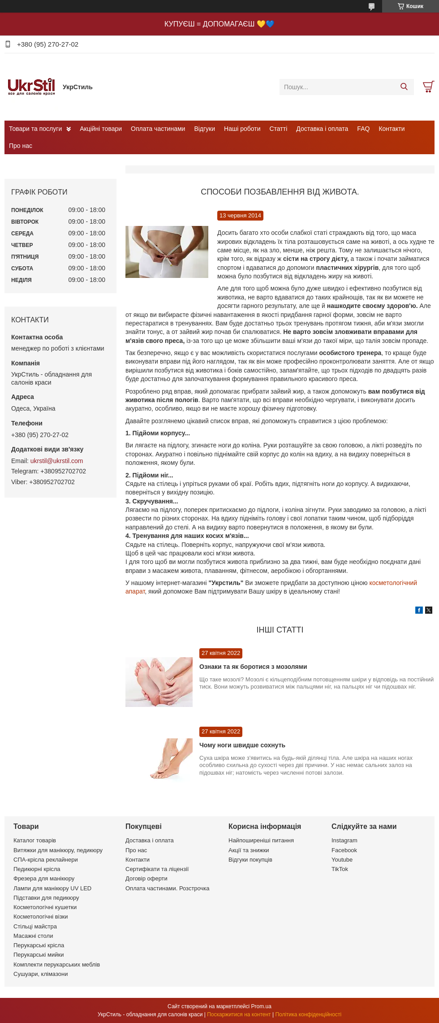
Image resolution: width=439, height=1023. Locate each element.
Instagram (344, 840)
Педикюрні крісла (36, 869)
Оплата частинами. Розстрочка (167, 888)
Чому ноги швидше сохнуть (242, 745)
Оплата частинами (158, 128)
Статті (279, 128)
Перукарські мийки (38, 954)
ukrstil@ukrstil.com (56, 460)
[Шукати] (404, 87)
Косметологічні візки (40, 916)
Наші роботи (242, 128)
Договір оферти (146, 878)
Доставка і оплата (322, 128)
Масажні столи (33, 935)
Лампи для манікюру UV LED (52, 888)
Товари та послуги (35, 128)
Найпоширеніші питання (261, 840)
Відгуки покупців (250, 859)
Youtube (342, 859)
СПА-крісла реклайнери (45, 859)
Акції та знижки (248, 850)
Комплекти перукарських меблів (56, 964)
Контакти (392, 128)
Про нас (20, 145)
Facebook (344, 850)
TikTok (339, 869)
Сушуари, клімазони (40, 974)
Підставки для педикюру (46, 897)
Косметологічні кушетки (45, 907)
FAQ (363, 128)
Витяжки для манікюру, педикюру (58, 850)
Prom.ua (261, 1006)
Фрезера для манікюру (43, 878)
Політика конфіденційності (308, 1014)
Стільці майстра (35, 926)
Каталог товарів (34, 840)
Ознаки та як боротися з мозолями (253, 666)
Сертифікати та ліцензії (157, 869)
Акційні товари (101, 128)
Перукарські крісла (38, 945)
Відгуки (204, 128)
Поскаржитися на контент (239, 1014)
